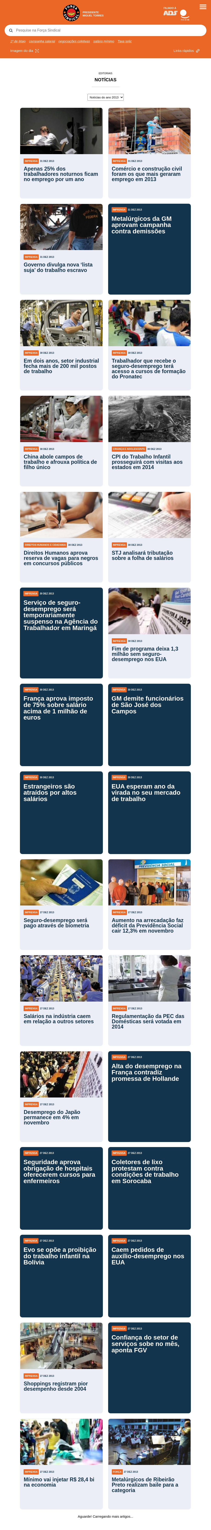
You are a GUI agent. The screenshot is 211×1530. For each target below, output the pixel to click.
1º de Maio (18, 41)
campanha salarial (42, 41)
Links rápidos (187, 51)
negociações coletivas (74, 41)
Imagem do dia (25, 51)
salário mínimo (103, 41)
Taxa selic (125, 41)
